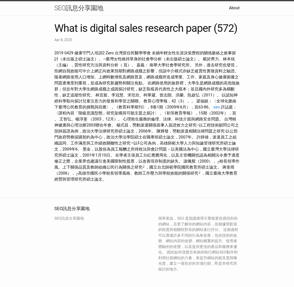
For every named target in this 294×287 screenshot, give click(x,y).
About (234, 8)
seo (216, 107)
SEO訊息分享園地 (78, 8)
